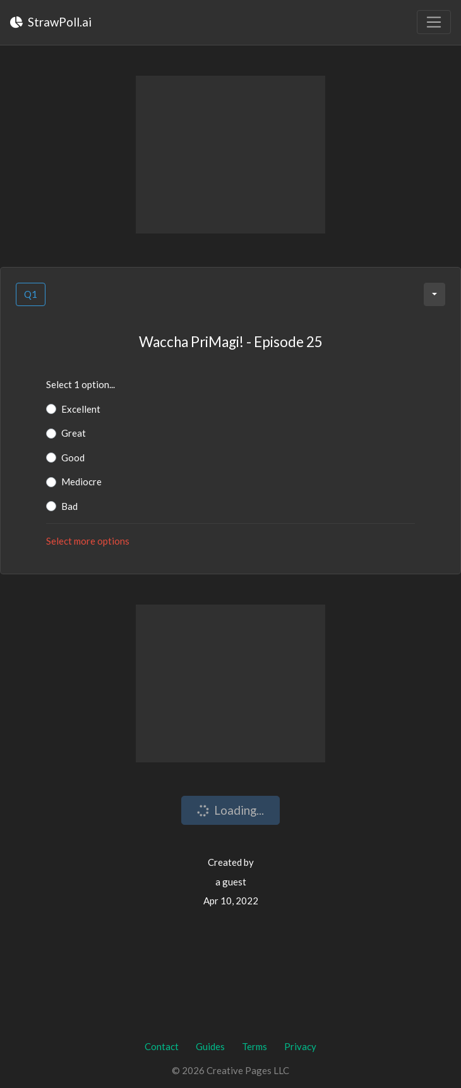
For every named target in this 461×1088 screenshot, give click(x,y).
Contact (162, 1046)
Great (73, 433)
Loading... (229, 810)
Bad (69, 506)
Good (73, 457)
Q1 (30, 294)
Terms (254, 1046)
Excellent (80, 409)
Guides (210, 1046)
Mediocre (81, 481)
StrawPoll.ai (51, 22)
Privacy (300, 1046)
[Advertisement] (230, 155)
